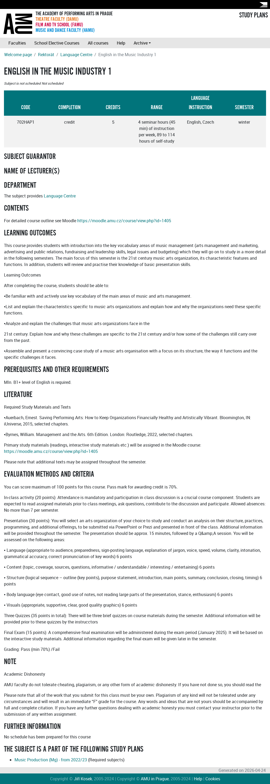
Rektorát (46, 54)
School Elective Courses (56, 43)
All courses (98, 43)
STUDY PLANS (253, 15)
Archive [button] (141, 43)
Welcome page (18, 54)
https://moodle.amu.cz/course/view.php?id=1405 (124, 221)
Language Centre (76, 54)
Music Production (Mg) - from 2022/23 (51, 760)
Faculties (17, 43)
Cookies (212, 779)
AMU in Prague (155, 779)
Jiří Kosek (83, 779)
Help (121, 43)
